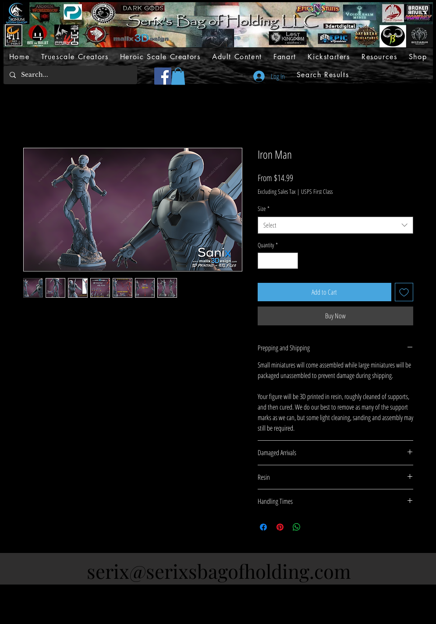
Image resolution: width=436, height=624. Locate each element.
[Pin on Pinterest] (280, 527)
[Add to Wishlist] (404, 292)
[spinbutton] (278, 260)
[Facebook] (162, 76)
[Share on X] (313, 527)
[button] (178, 76)
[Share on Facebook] (263, 527)
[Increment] (291, 260)
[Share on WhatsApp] (296, 527)
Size (263, 208)
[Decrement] (264, 260)
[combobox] (335, 225)
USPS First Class (317, 191)
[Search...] (70, 75)
